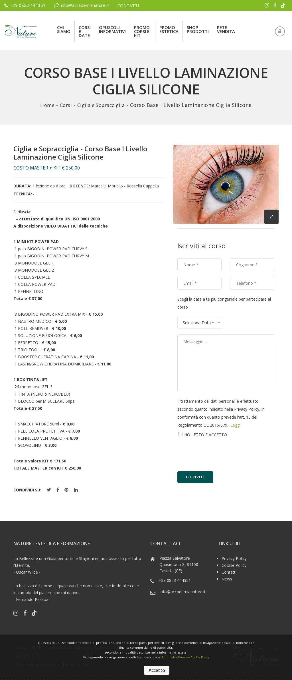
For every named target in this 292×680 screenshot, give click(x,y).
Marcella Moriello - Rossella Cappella (125, 186)
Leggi (235, 425)
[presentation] (220, 454)
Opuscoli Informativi (112, 29)
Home (44, 105)
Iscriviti (195, 477)
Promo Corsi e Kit (142, 31)
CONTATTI (128, 5)
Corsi (64, 105)
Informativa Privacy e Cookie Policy (189, 657)
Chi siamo (63, 29)
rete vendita (226, 29)
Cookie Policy (234, 565)
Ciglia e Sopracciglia (102, 105)
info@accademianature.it (81, 5)
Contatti (229, 571)
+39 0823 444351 (25, 5)
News (227, 578)
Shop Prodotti (198, 29)
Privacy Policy (234, 558)
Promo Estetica (169, 29)
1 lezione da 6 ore (49, 186)
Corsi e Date (85, 31)
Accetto (157, 670)
